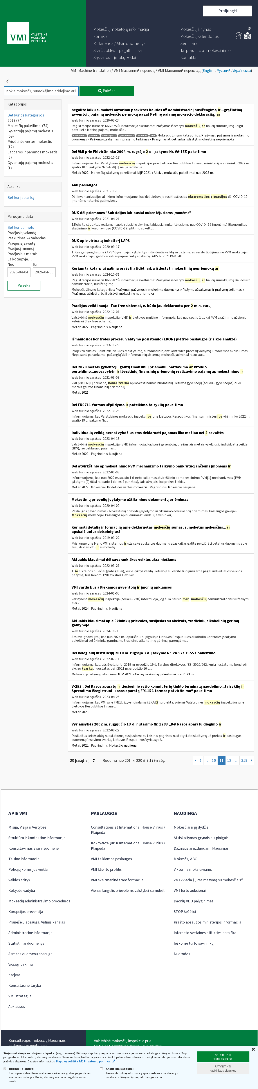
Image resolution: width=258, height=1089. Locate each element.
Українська (242, 70)
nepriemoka (79, 135)
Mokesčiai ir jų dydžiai (191, 827)
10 (214, 760)
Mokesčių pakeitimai (28, 126)
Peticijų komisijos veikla (28, 869)
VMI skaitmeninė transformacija (117, 880)
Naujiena (115, 327)
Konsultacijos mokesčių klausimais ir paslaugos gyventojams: (39, 1043)
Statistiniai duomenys (26, 943)
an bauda (142, 135)
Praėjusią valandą (21, 233)
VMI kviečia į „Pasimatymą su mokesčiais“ (208, 880)
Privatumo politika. (97, 1061)
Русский (224, 70)
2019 (15, 120)
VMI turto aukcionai (190, 890)
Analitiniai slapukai (117, 1069)
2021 (84, 392)
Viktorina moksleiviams (193, 869)
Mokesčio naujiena (181, 487)
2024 (84, 608)
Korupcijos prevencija (25, 911)
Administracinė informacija (30, 933)
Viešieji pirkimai (21, 964)
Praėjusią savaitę (21, 243)
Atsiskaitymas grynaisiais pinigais (201, 838)
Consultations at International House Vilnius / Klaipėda (128, 830)
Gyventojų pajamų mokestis (30, 133)
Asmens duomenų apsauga (30, 954)
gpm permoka (126, 135)
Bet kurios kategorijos (25, 115)
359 (244, 760)
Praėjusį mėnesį (20, 248)
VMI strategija (19, 996)
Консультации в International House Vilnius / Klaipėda (128, 845)
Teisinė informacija (24, 859)
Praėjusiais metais (22, 254)
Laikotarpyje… (19, 259)
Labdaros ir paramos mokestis (32, 154)
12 (229, 760)
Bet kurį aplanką (20, 197)
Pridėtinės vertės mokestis (29, 144)
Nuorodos (182, 954)
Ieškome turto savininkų (193, 943)
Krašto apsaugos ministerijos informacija (207, 922)
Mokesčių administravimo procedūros (39, 901)
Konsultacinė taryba (24, 985)
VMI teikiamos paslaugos (111, 859)
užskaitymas (109, 135)
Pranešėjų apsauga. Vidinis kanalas (36, 922)
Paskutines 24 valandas (26, 238)
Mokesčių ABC (185, 859)
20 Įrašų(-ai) (82, 760)
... (207, 760)
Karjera (14, 975)
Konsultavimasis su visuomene (33, 848)
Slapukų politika (67, 1061)
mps (153, 135)
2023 (84, 453)
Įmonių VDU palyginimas (193, 901)
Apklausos (16, 1006)
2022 (84, 172)
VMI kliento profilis (106, 869)
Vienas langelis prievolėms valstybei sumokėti (128, 890)
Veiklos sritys (19, 880)
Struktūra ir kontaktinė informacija (36, 838)
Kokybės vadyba (21, 890)
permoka (94, 135)
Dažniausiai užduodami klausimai (201, 848)
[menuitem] (121, 29)
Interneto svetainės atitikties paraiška (205, 933)
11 (222, 760)
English (209, 70)
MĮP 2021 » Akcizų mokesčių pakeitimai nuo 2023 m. (175, 172)
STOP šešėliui (185, 911)
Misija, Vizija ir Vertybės (27, 827)
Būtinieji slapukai (18, 1069)
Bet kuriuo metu (20, 227)
